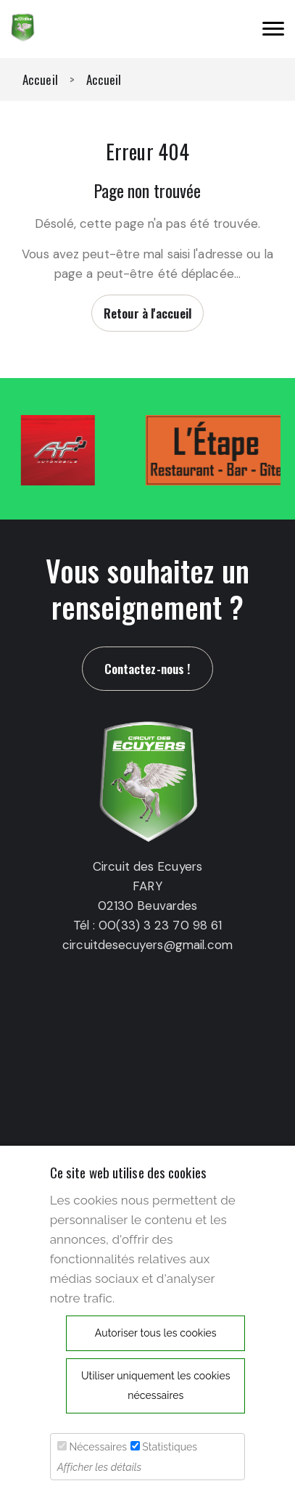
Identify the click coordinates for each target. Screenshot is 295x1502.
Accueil (40, 79)
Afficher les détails (99, 1467)
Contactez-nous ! (147, 669)
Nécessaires (98, 1447)
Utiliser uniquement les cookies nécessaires (155, 1385)
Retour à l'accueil (147, 313)
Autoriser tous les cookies (156, 1333)
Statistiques (169, 1447)
